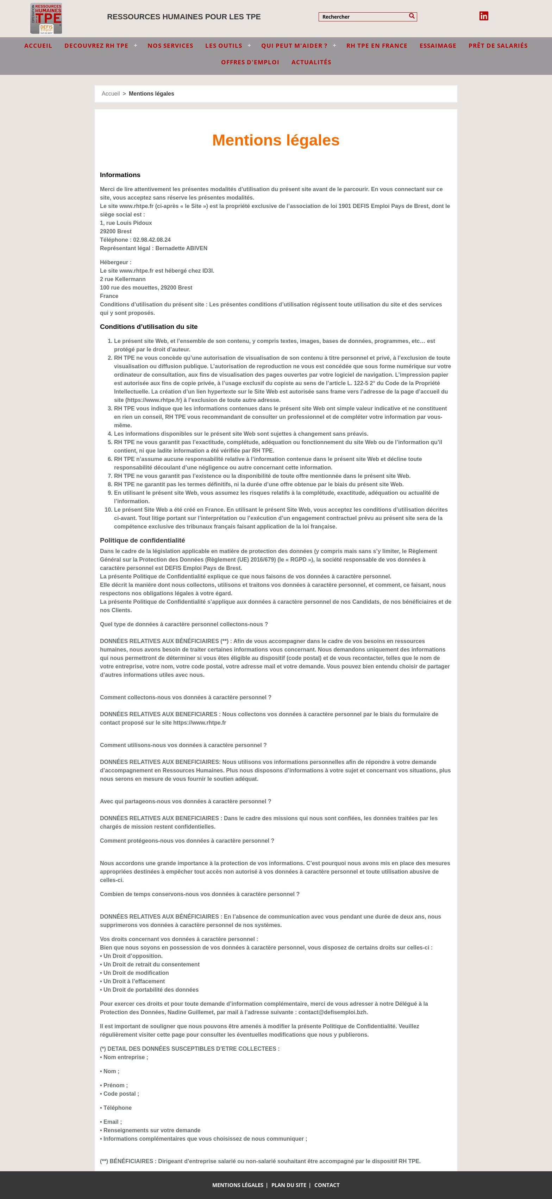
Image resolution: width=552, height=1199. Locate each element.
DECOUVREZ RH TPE (96, 45)
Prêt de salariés (498, 45)
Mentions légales (237, 1184)
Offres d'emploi (250, 62)
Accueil (111, 94)
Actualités (311, 62)
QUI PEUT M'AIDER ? (294, 45)
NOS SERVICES (170, 45)
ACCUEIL (38, 45)
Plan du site (288, 1184)
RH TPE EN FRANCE (377, 45)
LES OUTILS (223, 45)
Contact (327, 1184)
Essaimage (438, 45)
